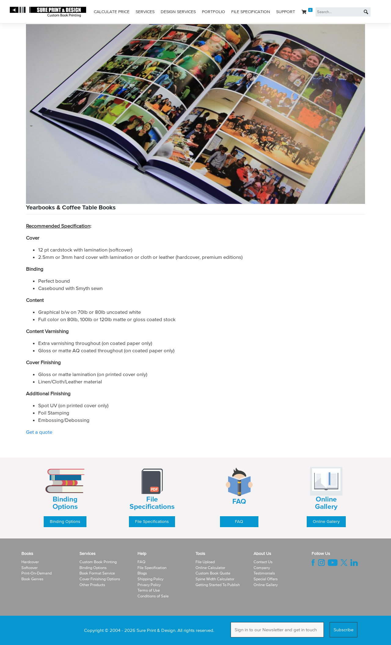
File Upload (205, 562)
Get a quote (39, 432)
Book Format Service (97, 573)
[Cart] (307, 12)
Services (145, 11)
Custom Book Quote (213, 573)
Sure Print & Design (156, 630)
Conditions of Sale (153, 596)
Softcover (29, 567)
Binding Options (65, 521)
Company (262, 567)
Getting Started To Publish (218, 584)
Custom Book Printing (98, 562)
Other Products (92, 584)
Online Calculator (210, 567)
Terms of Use (148, 590)
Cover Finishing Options (99, 579)
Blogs (142, 573)
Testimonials (264, 573)
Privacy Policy (149, 584)
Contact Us (263, 562)
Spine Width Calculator (215, 579)
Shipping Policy (150, 579)
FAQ (239, 521)
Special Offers (266, 579)
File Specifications (152, 521)
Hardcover (30, 562)
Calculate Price (112, 11)
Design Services (178, 11)
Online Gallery (326, 521)
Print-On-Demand (36, 573)
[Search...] (343, 11)
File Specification (250, 11)
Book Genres (32, 579)
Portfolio (213, 11)
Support (285, 11)
